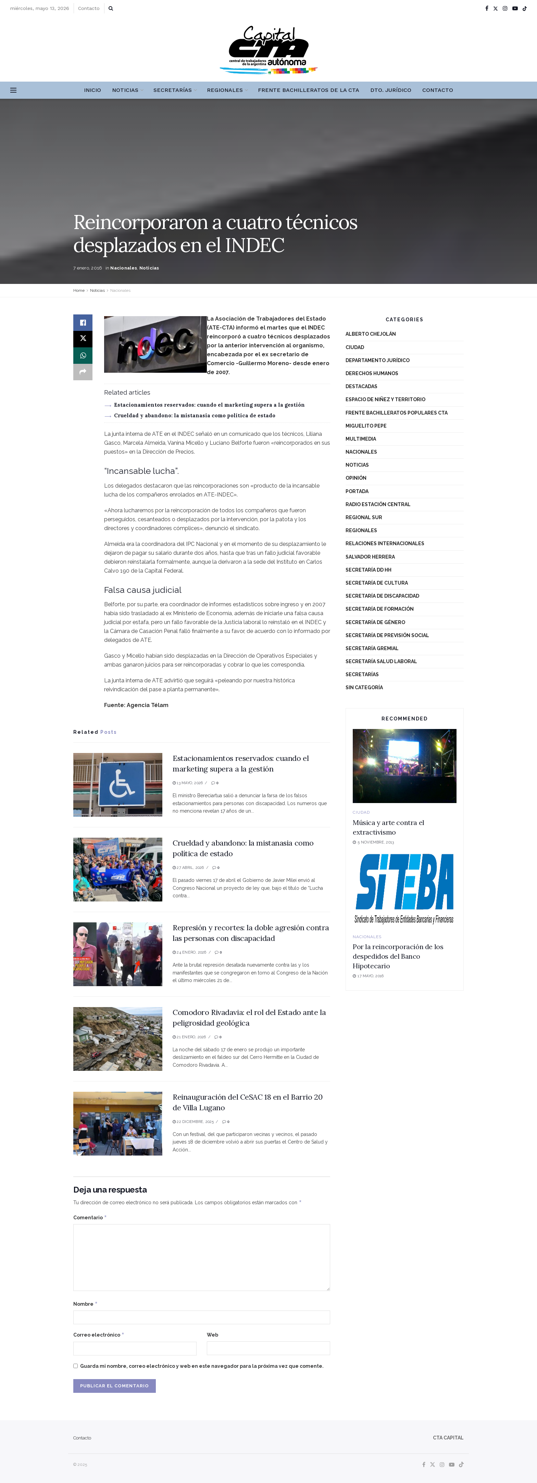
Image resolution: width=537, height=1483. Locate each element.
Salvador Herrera (370, 557)
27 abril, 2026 (188, 867)
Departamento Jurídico (378, 360)
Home (79, 290)
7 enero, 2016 (87, 268)
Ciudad (355, 347)
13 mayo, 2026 (188, 783)
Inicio (92, 90)
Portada (357, 491)
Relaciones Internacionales (385, 543)
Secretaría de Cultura (377, 583)
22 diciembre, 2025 (193, 1122)
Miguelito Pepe (366, 426)
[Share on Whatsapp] (82, 355)
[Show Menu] (13, 90)
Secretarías (172, 90)
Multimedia (361, 439)
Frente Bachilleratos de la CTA (308, 90)
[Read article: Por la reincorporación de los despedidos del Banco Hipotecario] (405, 890)
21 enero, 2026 (189, 1037)
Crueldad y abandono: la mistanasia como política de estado (194, 415)
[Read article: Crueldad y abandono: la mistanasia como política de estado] (117, 869)
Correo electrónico (99, 1335)
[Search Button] (111, 8)
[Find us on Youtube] (451, 1465)
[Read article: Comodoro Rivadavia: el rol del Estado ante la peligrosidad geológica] (117, 1039)
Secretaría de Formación (380, 609)
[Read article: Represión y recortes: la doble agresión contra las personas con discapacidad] (117, 954)
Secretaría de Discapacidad (382, 596)
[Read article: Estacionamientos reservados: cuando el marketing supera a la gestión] (117, 785)
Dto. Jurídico (390, 90)
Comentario (90, 1217)
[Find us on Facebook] (423, 1465)
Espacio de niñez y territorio (385, 399)
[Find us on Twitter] (432, 1465)
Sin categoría (364, 687)
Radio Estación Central (378, 504)
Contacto (89, 8)
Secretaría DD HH (368, 570)
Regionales (225, 90)
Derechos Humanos (372, 373)
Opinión (356, 478)
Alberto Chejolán (371, 334)
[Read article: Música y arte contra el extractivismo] (405, 766)
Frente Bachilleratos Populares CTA (397, 413)
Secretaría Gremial (372, 648)
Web (212, 1335)
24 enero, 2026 (190, 952)
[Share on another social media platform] (82, 372)
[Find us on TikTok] (525, 8)
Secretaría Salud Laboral (381, 661)
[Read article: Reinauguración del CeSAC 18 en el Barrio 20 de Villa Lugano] (117, 1124)
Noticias (125, 90)
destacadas (361, 386)
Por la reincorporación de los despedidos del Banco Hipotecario (398, 956)
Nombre (85, 1304)
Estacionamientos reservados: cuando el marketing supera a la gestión (209, 405)
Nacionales (123, 268)
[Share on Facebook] (82, 322)
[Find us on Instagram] (442, 1465)
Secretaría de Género (375, 622)
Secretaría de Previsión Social (387, 635)
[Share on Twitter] (82, 339)
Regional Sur (364, 517)
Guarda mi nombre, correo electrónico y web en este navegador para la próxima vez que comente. (202, 1366)
